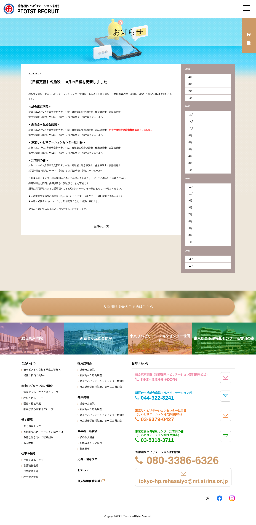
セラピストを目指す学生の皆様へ (42, 369)
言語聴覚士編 (30, 465)
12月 (191, 114)
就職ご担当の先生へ (34, 375)
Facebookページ (219, 498)
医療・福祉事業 (32, 403)
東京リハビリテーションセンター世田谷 (102, 381)
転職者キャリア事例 (91, 443)
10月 (191, 128)
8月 (190, 135)
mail (225, 377)
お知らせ (83, 470)
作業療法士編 (30, 471)
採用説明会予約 (249, 35)
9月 (190, 200)
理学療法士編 (30, 476)
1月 (190, 97)
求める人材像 (87, 437)
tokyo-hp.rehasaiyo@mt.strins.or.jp (183, 481)
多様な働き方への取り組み (38, 437)
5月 (190, 149)
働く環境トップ (32, 426)
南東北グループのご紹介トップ (40, 392)
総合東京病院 (87, 369)
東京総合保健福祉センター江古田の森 (101, 386)
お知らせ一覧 (101, 226)
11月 (191, 121)
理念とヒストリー (33, 397)
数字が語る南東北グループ (38, 409)
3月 (190, 84)
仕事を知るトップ (33, 459)
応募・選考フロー (89, 459)
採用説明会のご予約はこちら (130, 306)
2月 (190, 91)
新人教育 (28, 443)
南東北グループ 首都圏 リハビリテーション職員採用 (31, 9)
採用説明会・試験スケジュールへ (85, 117)
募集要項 (85, 448)
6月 (190, 142)
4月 (190, 77)
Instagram (232, 498)
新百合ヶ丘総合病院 (91, 375)
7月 (190, 214)
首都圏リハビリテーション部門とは (43, 431)
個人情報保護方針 (89, 481)
